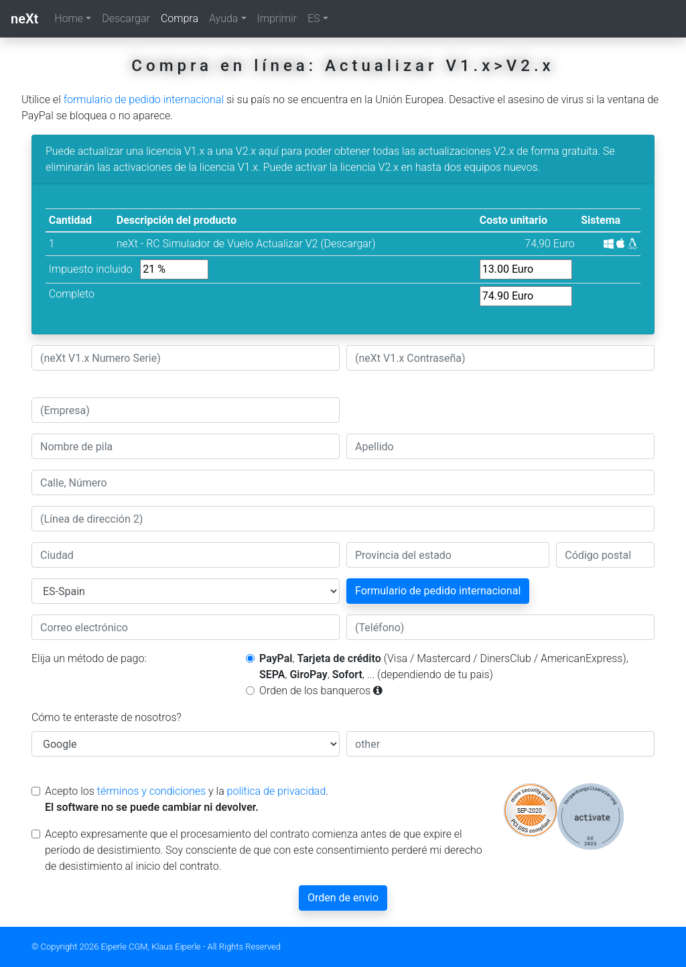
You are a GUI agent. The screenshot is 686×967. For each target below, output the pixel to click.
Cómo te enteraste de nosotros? (106, 717)
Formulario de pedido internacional (438, 590)
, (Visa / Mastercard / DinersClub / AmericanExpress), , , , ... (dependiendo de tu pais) (443, 666)
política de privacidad (276, 791)
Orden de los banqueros (321, 690)
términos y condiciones (151, 791)
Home (68, 18)
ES (313, 18)
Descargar (126, 18)
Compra (182, 17)
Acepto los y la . (186, 799)
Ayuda (223, 18)
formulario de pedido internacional (144, 99)
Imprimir (277, 18)
